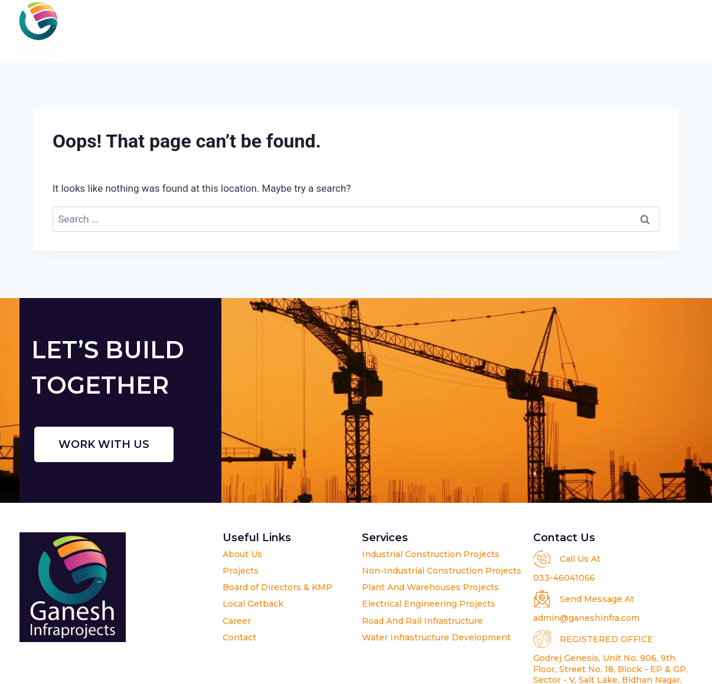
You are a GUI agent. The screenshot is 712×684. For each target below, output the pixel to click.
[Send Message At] (542, 599)
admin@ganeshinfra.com (586, 618)
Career (610, 30)
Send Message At (597, 599)
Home (173, 30)
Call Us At (580, 559)
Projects (377, 30)
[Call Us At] (542, 559)
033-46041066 (564, 577)
